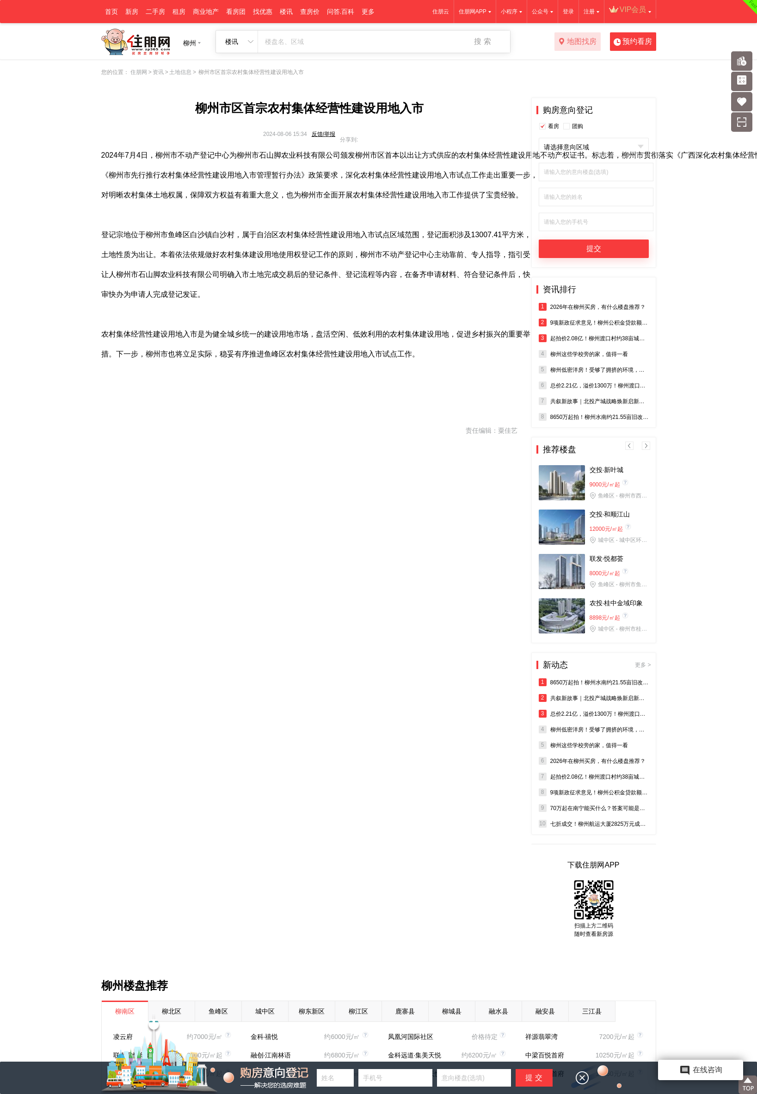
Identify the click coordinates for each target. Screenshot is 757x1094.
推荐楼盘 (559, 449)
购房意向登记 (568, 110)
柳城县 (452, 1011)
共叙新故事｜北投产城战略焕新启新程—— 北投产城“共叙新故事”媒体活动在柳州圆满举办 (594, 401)
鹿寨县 (405, 1011)
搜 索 (482, 41)
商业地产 (206, 11)
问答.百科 (341, 11)
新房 (131, 11)
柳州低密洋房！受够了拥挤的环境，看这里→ (594, 370)
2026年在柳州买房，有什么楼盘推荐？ (592, 307)
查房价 (310, 11)
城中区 (265, 1011)
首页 (111, 11)
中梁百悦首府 (544, 1055)
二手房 (155, 11)
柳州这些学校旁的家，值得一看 (583, 354)
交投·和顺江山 (610, 514)
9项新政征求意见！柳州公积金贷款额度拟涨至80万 (594, 322)
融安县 (545, 1011)
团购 (577, 126)
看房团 (236, 11)
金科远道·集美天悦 (415, 1055)
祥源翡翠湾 (541, 1036)
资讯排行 (559, 289)
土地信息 (180, 72)
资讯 (158, 72)
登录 (568, 11)
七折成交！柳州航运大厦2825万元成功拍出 (594, 824)
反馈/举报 (323, 134)
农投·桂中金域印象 (616, 603)
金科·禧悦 (264, 1036)
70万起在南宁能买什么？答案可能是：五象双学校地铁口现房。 (594, 808)
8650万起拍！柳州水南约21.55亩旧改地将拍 (594, 417)
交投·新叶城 (607, 469)
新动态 (597, 665)
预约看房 (633, 42)
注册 (589, 11)
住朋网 (138, 72)
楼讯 (286, 11)
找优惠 (262, 11)
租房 (178, 11)
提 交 (533, 1078)
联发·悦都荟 (607, 558)
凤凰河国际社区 (410, 1036)
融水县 (498, 1011)
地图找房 (577, 42)
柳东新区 (312, 1011)
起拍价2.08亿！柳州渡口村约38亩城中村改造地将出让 (594, 338)
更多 (368, 11)
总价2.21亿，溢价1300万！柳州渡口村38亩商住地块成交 (594, 385)
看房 (553, 126)
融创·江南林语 (271, 1055)
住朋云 (440, 11)
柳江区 (358, 1011)
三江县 (592, 1011)
